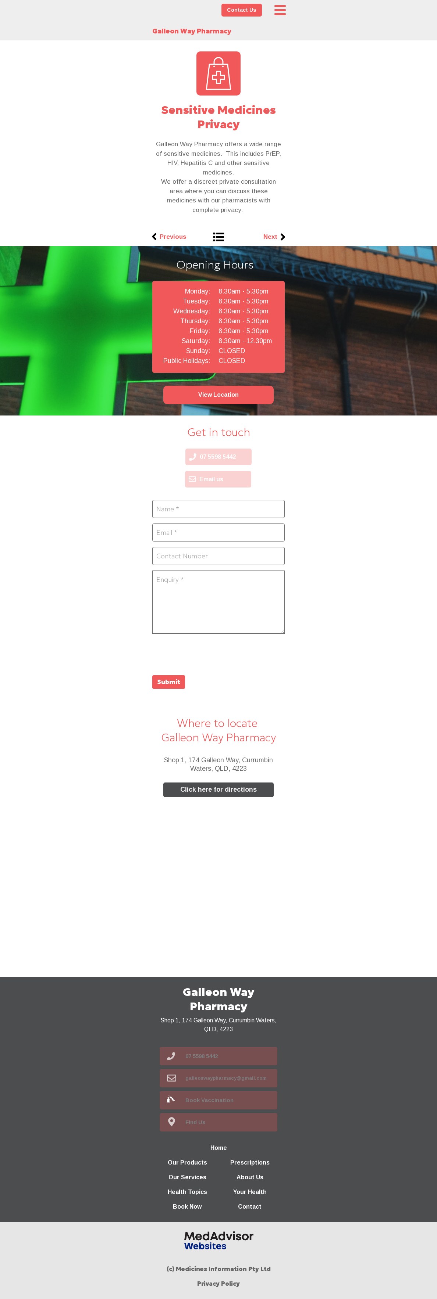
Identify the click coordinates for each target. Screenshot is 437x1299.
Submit (168, 682)
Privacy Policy (218, 1283)
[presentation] (208, 653)
